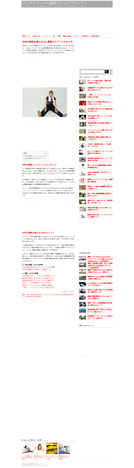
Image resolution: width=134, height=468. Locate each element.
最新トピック (26, 36)
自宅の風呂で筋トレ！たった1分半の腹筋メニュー (39, 275)
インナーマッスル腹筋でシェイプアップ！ (54, 3)
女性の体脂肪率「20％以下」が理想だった (36, 269)
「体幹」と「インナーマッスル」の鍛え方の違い (38, 287)
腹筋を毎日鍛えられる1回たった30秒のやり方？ (38, 278)
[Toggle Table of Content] (45, 153)
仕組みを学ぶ (36, 36)
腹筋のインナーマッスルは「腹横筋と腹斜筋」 (38, 285)
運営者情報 (32, 463)
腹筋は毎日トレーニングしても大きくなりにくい (39, 457)
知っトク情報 (57, 36)
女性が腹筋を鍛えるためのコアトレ (35, 158)
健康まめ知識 (67, 36)
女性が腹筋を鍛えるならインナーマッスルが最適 (38, 267)
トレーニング (47, 36)
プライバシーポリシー (41, 463)
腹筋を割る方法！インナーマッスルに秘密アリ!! (38, 280)
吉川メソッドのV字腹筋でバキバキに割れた (37, 283)
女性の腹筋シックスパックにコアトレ (36, 156)
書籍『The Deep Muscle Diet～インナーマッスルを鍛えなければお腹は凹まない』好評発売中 (100, 259)
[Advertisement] (67, 21)
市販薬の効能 (95, 36)
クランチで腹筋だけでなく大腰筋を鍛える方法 (26, 457)
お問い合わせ (24, 463)
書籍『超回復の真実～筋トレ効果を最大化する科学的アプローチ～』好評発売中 (100, 265)
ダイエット (76, 36)
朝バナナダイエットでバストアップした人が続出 (51, 457)
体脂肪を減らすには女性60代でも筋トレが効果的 (63, 457)
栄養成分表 (85, 36)
